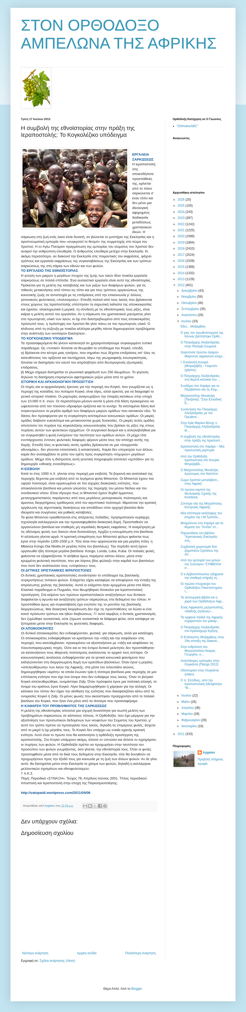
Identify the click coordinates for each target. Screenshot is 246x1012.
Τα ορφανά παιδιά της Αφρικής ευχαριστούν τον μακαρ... (202, 619)
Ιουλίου (186, 321)
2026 (182, 199)
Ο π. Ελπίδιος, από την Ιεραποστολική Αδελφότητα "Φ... (201, 684)
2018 (182, 248)
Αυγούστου (189, 315)
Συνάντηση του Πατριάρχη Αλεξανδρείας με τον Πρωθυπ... (199, 413)
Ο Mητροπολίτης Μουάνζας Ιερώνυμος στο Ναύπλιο (200, 472)
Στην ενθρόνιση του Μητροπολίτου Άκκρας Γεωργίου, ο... (198, 650)
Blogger (136, 989)
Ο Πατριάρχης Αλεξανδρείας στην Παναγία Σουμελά (200, 344)
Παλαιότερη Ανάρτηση (140, 953)
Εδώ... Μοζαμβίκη (193, 326)
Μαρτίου (187, 714)
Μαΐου (186, 702)
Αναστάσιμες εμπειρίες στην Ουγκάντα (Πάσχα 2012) (200, 662)
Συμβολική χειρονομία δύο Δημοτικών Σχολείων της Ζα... (200, 550)
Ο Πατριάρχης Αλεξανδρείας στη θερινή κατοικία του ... (200, 377)
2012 (182, 285)
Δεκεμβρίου (189, 290)
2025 (182, 205)
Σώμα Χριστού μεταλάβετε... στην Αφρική (200, 481)
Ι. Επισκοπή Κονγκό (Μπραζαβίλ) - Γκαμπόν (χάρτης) (199, 366)
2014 (182, 273)
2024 (182, 212)
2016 (182, 261)
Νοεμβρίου (189, 296)
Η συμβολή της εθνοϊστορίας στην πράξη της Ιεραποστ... (202, 438)
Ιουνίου (186, 695)
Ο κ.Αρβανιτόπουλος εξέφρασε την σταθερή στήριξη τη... (202, 576)
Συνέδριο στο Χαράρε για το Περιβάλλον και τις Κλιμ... (200, 387)
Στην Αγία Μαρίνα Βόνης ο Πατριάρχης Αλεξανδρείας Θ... (200, 426)
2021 (182, 230)
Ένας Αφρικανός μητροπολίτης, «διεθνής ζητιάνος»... (202, 609)
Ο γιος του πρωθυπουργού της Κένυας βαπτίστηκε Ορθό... (202, 334)
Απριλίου (188, 708)
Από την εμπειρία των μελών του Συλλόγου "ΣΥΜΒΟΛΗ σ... (201, 564)
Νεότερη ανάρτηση (35, 953)
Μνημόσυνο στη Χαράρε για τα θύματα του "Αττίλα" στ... (202, 525)
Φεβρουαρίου (191, 720)
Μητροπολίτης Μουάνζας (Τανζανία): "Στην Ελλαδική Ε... (201, 399)
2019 (182, 242)
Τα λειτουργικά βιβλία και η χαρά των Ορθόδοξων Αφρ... (202, 599)
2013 (182, 279)
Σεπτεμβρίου (190, 309)
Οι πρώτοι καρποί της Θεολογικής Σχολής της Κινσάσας (199, 493)
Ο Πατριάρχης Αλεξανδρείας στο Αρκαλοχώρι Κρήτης (200, 629)
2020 (182, 236)
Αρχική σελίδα (87, 953)
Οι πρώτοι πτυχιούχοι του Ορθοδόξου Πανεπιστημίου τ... (201, 587)
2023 (182, 218)
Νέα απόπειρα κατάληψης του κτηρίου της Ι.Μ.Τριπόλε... (201, 515)
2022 (182, 224)
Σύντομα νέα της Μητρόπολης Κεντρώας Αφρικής (201, 505)
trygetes (209, 752)
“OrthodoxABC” (187, 126)
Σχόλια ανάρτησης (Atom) (57, 961)
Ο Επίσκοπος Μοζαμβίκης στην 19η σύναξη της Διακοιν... (202, 639)
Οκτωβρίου (189, 303)
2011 (182, 734)
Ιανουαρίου (189, 726)
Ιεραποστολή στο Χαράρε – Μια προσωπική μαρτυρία (202, 448)
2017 (182, 255)
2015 (182, 267)
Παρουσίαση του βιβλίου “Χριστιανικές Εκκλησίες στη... (199, 536)
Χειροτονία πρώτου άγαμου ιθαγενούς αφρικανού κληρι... (203, 354)
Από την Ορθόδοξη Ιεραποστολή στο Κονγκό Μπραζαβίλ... (200, 460)
